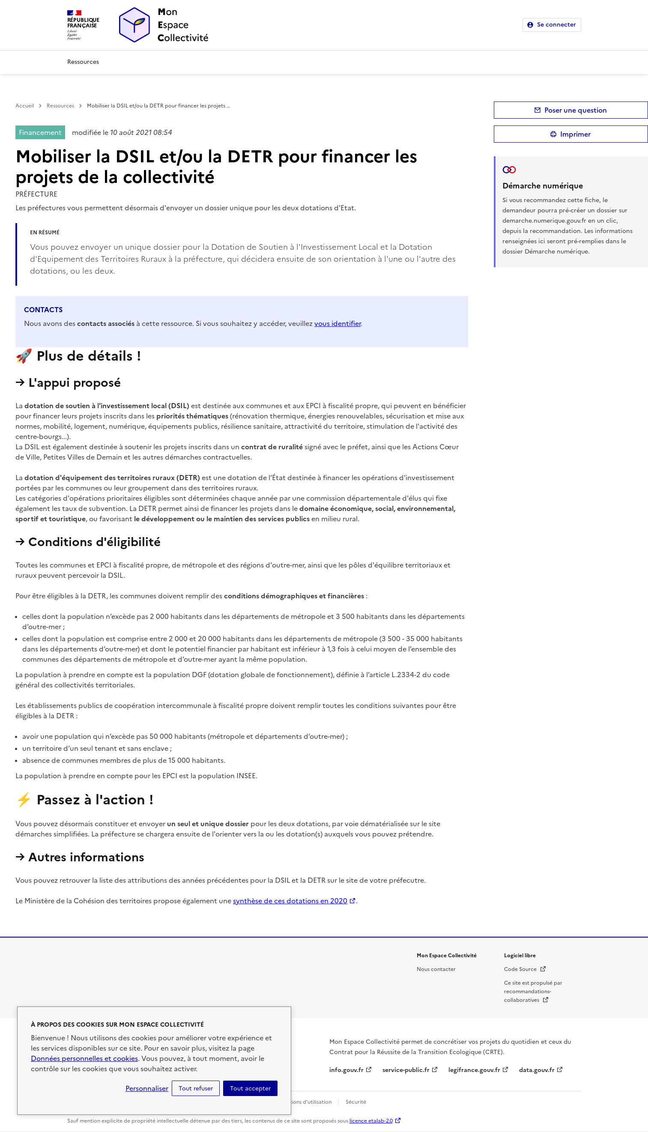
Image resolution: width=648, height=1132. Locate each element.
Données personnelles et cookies (84, 1058)
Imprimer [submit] (575, 134)
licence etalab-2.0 (371, 1121)
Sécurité (356, 1102)
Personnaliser (146, 1088)
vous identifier (337, 323)
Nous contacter (436, 969)
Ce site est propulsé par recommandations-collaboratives (533, 991)
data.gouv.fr (537, 1070)
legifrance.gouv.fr (474, 1070)
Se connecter (556, 24)
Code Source (525, 969)
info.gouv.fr (346, 1070)
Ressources (83, 61)
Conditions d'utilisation (303, 1102)
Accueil (24, 106)
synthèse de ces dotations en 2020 (290, 901)
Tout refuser (196, 1088)
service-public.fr (406, 1070)
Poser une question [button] (575, 110)
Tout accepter (250, 1088)
